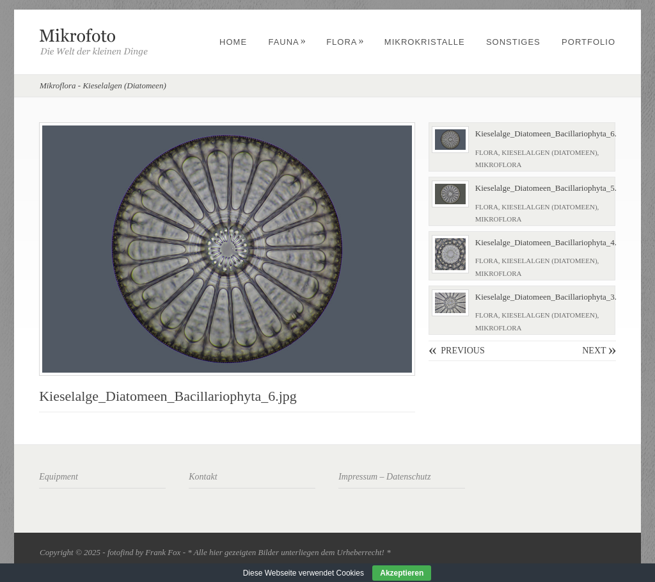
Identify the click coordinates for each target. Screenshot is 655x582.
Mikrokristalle (424, 42)
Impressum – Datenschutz (384, 476)
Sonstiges (513, 42)
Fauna (287, 42)
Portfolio (588, 42)
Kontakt (203, 476)
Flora (345, 42)
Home (233, 42)
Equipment (58, 476)
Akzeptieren (401, 573)
